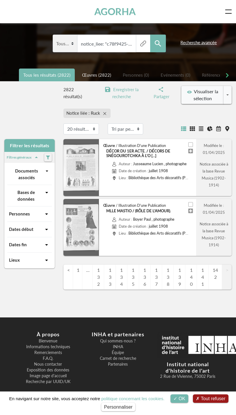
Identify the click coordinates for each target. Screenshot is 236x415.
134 (121, 277)
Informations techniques (48, 346)
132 (98, 277)
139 (179, 277)
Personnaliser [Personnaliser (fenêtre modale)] (118, 407)
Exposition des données (48, 370)
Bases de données (33, 195)
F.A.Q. (48, 358)
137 (156, 277)
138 (168, 277)
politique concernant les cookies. (132, 398)
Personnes (29, 214)
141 (202, 277)
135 (133, 277)
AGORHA (115, 11)
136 (144, 277)
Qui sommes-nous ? (118, 340)
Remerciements (48, 352)
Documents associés (32, 174)
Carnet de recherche (118, 358)
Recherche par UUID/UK (48, 381)
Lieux (29, 260)
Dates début (29, 229)
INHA (118, 346)
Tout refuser (211, 398)
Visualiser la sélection (202, 95)
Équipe (118, 352)
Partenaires (118, 364)
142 (215, 273)
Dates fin (29, 244)
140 (191, 277)
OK (179, 398)
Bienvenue (48, 340)
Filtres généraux (23, 157)
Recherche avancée (198, 42)
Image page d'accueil (48, 375)
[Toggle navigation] (230, 11)
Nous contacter (48, 364)
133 (110, 277)
